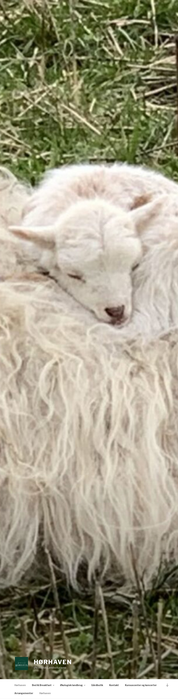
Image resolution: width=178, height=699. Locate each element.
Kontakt (114, 685)
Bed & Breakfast (43, 685)
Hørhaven (53, 662)
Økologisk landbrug (73, 685)
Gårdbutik (97, 685)
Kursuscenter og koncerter (141, 685)
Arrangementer (23, 693)
